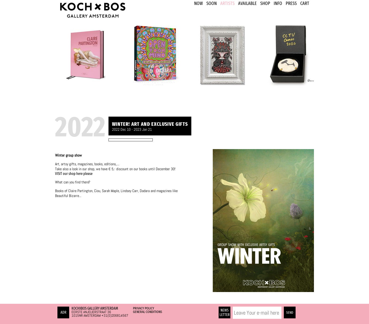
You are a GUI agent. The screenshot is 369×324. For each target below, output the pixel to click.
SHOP (265, 3)
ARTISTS (227, 3)
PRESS (291, 3)
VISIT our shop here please (73, 173)
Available (247, 3)
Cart (304, 3)
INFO (278, 3)
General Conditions (147, 312)
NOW (198, 3)
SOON (211, 3)
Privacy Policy (143, 308)
